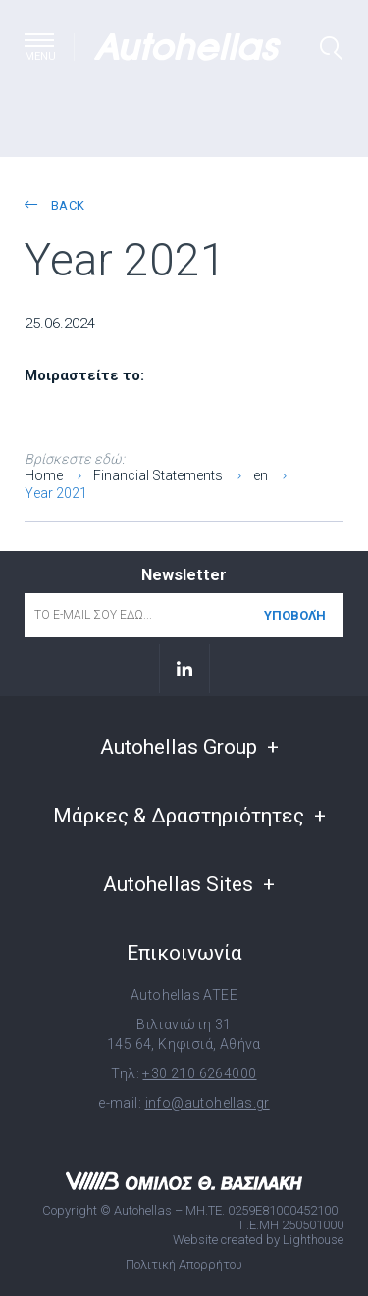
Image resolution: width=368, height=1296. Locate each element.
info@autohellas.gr (207, 1103)
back (54, 205)
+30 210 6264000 (199, 1073)
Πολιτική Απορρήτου (184, 1264)
